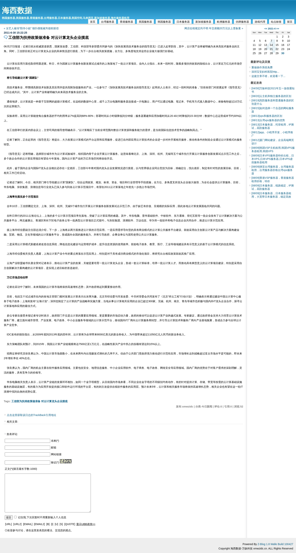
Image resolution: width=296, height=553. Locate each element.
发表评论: (12, 434)
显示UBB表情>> (85, 524)
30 (282, 53)
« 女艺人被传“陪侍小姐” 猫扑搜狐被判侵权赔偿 (31, 28)
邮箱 (53, 447)
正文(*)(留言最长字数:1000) (21, 468)
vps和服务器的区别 (266, 115)
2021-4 (271, 28)
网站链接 (56, 454)
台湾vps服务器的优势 (268, 120)
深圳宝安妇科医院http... (265, 71)
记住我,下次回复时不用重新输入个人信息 (42, 517)
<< (265, 28)
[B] (47, 524)
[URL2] (17, 524)
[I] (52, 524)
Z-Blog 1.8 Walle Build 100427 (275, 544)
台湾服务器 (107, 21)
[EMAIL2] (39, 524)
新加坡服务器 (203, 21)
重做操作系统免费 (262, 67)
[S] (61, 524)
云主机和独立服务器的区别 (271, 96)
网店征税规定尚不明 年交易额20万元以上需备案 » (213, 28)
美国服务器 (145, 21)
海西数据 (17, 10)
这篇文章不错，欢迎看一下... (268, 76)
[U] (56, 524)
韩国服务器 (164, 21)
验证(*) (55, 462)
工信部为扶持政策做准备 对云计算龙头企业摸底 (39, 401)
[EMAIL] (27, 524)
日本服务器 (183, 21)
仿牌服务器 (242, 21)
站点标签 (276, 21)
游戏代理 (260, 21)
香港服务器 (126, 21)
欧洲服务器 (223, 21)
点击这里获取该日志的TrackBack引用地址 (31, 415)
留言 (289, 21)
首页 (92, 21)
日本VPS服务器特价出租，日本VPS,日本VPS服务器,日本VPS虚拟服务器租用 (272, 159)
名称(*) (55, 440)
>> (277, 28)
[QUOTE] (69, 524)
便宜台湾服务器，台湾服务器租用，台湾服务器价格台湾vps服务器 (272, 170)
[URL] (8, 524)
